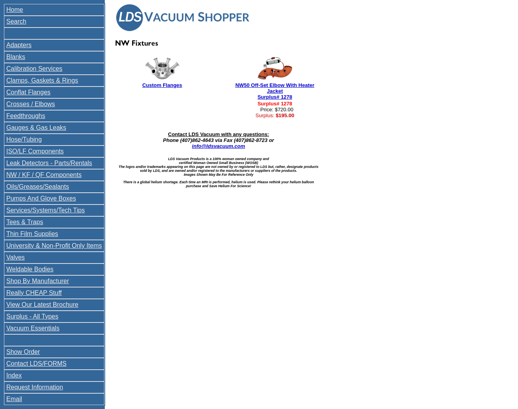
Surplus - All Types (32, 316)
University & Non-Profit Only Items (54, 245)
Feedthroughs (25, 115)
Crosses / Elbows (30, 104)
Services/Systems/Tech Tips (45, 210)
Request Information (34, 387)
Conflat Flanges (28, 92)
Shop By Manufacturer (37, 281)
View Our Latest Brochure (42, 304)
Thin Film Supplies (32, 233)
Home (14, 9)
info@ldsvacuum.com (218, 146)
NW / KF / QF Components (44, 174)
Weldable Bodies (30, 269)
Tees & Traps (24, 222)
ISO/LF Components (35, 151)
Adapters (19, 45)
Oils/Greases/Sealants (37, 186)
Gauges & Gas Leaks (36, 127)
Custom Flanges (162, 85)
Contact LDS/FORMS (36, 363)
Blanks (15, 56)
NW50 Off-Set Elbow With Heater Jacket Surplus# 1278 (274, 91)
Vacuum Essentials (32, 328)
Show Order (23, 351)
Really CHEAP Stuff (34, 292)
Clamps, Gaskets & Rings (42, 80)
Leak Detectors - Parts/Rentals (49, 163)
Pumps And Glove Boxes (41, 198)
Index (14, 375)
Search (16, 21)
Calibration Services (34, 68)
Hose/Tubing (24, 139)
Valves (15, 257)
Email (14, 399)
